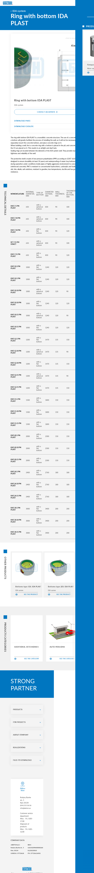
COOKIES (32, 861)
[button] (85, 574)
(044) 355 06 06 (26, 803)
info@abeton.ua (26, 805)
